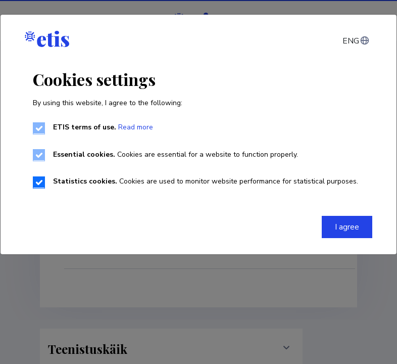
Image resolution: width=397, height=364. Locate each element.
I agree (347, 227)
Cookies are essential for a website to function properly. (175, 154)
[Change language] (355, 41)
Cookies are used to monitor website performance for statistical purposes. (205, 181)
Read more (134, 127)
